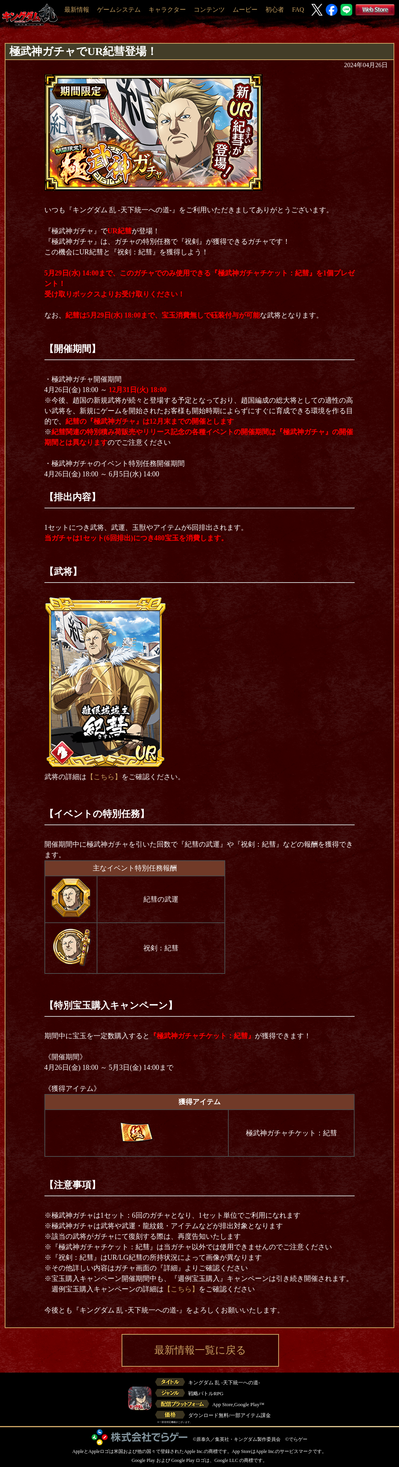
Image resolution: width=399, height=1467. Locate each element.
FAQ (298, 9)
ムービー (245, 9)
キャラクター (167, 9)
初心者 (274, 9)
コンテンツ (209, 9)
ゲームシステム (119, 9)
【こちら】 (104, 777)
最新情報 (76, 9)
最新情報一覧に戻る (200, 1350)
